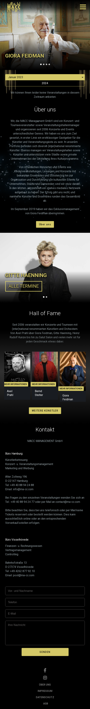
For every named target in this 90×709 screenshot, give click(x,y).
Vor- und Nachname (20, 590)
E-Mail (12, 613)
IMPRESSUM (45, 691)
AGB (45, 703)
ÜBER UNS (45, 684)
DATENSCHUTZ (45, 697)
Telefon (12, 602)
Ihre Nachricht (16, 624)
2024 (45, 83)
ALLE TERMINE (24, 286)
